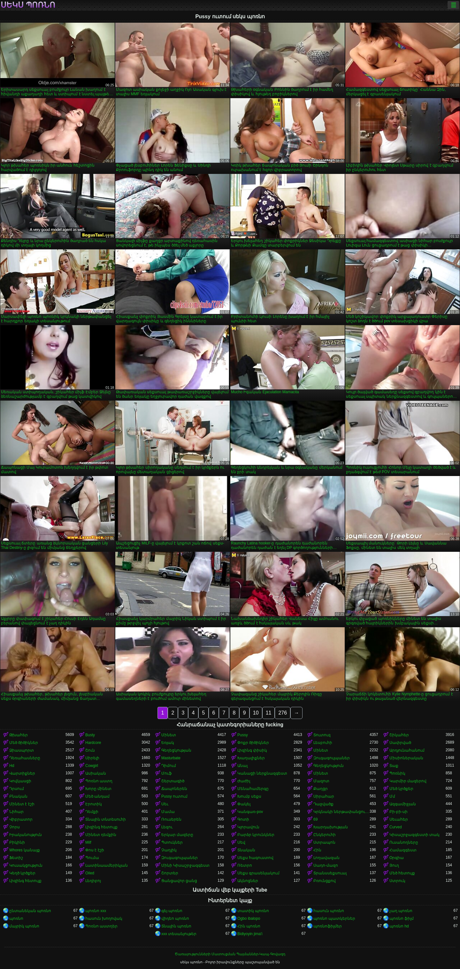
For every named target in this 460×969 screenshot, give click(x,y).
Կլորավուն (248, 827)
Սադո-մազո (325, 865)
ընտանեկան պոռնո (30, 911)
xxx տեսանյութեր (178, 934)
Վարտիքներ (22, 773)
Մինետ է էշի (21, 804)
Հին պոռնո (248, 926)
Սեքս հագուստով (255, 858)
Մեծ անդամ (97, 796)
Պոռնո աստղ (98, 781)
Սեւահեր (398, 819)
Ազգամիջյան (402, 804)
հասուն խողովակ (103, 918)
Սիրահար (323, 796)
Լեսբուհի (322, 742)
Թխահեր (18, 735)
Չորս (14, 827)
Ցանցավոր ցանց (179, 881)
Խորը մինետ (98, 788)
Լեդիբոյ (93, 881)
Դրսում (16, 788)
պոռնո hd (399, 926)
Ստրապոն (324, 842)
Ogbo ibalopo (248, 918)
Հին (317, 850)
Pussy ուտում (174, 796)
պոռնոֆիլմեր (327, 926)
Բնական (18, 796)
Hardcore (93, 742)
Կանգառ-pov (250, 811)
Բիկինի (17, 842)
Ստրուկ (397, 881)
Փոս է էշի (94, 850)
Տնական (246, 850)
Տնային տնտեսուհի (105, 819)
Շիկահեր (399, 735)
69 (315, 819)
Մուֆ (166, 773)
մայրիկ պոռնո (24, 926)
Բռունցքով (324, 881)
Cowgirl (91, 765)
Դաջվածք (323, 804)
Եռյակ (167, 742)
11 (269, 712)
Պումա (92, 858)
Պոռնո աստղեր (101, 926)
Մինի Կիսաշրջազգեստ (185, 865)
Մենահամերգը (253, 788)
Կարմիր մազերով (407, 781)
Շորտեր (169, 873)
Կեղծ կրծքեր (22, 873)
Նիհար (16, 811)
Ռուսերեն (171, 819)
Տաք (393, 765)
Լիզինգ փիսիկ (252, 750)
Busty (90, 735)
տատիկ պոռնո (253, 911)
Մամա (168, 811)
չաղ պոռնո (400, 911)
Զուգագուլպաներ (331, 758)
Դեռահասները (24, 758)
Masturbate (170, 758)
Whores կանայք (24, 850)
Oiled (89, 873)
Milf (88, 842)
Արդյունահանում (407, 750)
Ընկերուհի (324, 834)
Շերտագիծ (172, 781)
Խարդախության (330, 827)
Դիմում (168, 765)
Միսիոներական (406, 758)
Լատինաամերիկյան (106, 865)
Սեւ (164, 804)
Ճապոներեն (174, 788)
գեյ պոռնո (171, 911)
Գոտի (243, 819)
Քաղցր (320, 788)
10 (256, 712)
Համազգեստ (403, 850)
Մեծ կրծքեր (401, 788)
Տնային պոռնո (176, 926)
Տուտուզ (322, 735)
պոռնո (16, 918)
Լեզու (166, 827)
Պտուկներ (172, 842)
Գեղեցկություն (328, 765)
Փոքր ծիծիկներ (253, 742)
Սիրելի (92, 758)
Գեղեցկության (176, 750)
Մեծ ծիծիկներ (23, 742)
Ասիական (95, 773)
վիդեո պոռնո (175, 918)
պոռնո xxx (95, 911)
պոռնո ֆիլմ (401, 918)
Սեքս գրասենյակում (258, 873)
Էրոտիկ (93, 804)
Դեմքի (91, 811)
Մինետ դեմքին (100, 834)
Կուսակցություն (25, 865)
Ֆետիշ (16, 858)
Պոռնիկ (397, 773)
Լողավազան (326, 858)
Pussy (242, 735)
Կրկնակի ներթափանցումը (341, 811)
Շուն (90, 750)
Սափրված (400, 742)
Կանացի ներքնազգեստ (262, 773)
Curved (395, 827)
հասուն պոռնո (328, 911)
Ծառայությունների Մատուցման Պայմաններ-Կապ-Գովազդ (230, 954)
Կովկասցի (20, 781)
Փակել (243, 804)
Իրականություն (25, 834)
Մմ (392, 796)
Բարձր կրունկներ (255, 834)
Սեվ (241, 842)
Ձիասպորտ (21, 750)
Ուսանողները (403, 842)
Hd (11, 765)
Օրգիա (396, 858)
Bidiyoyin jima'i (249, 934)
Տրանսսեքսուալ (330, 873)
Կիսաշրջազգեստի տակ (414, 834)
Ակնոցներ (247, 881)
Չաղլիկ (169, 850)
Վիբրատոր (21, 819)
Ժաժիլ (243, 781)
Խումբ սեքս (249, 796)
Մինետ (168, 735)
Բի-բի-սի (398, 811)
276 (282, 712)
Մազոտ (321, 781)
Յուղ (394, 865)
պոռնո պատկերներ (334, 918)
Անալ (242, 765)
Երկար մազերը (177, 834)
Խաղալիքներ (251, 758)
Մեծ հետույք (402, 873)
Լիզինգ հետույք (101, 827)
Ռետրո (244, 865)
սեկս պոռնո (28, 5)
